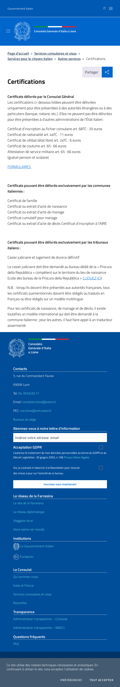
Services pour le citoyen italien (30, 58)
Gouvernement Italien (20, 8)
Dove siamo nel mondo (28, 529)
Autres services (69, 58)
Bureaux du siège (24, 419)
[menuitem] (106, 6)
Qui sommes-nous (25, 576)
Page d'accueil (18, 53)
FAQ (16, 643)
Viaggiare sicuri (23, 520)
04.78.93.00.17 (28, 393)
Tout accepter (101, 680)
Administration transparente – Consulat (40, 618)
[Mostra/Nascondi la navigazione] (8, 31)
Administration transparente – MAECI (39, 627)
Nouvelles (20, 602)
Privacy (68, 457)
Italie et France (23, 585)
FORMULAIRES (20, 167)
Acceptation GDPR (27, 447)
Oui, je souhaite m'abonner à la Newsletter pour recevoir (46, 467)
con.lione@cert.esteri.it (35, 410)
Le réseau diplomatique (28, 511)
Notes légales (81, 457)
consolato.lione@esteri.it (39, 401)
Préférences (71, 680)
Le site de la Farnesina (28, 503)
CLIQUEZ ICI (92, 278)
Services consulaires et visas (55, 53)
